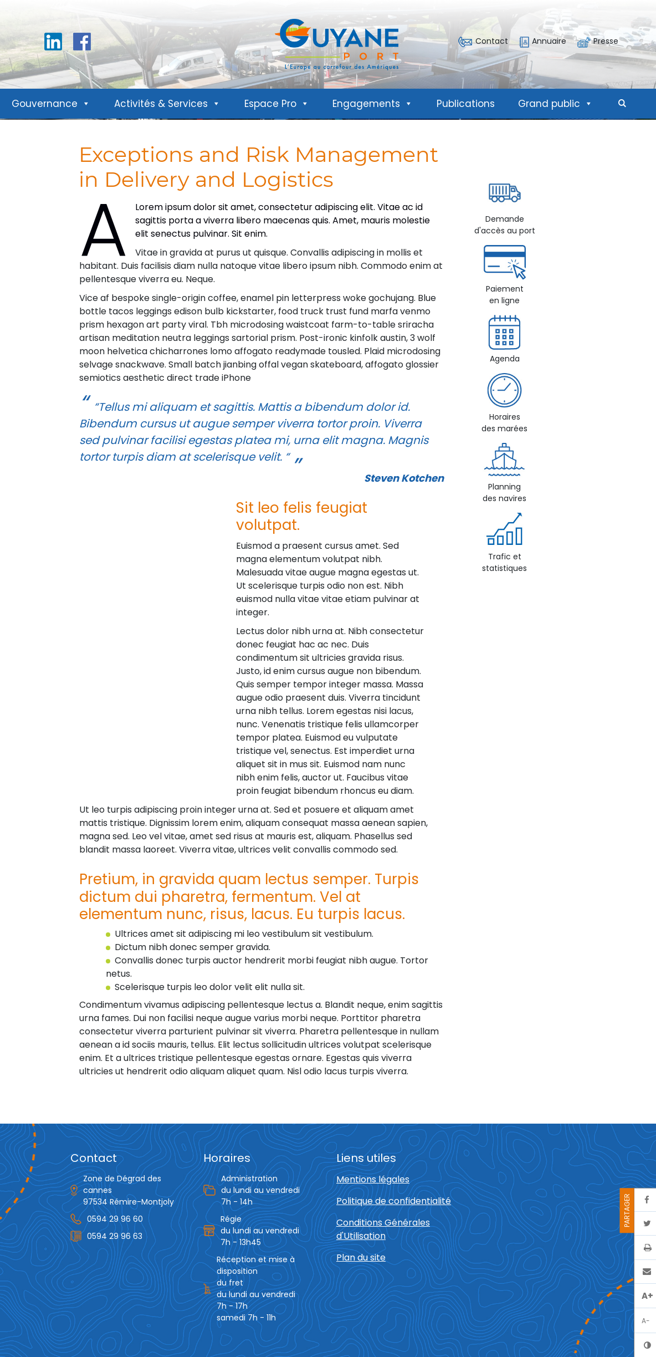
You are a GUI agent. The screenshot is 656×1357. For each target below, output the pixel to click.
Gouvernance (51, 104)
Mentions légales (372, 1179)
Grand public (555, 104)
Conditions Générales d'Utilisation (383, 1229)
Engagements (372, 104)
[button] (622, 103)
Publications (466, 103)
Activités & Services (167, 104)
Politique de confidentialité (393, 1201)
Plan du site (361, 1257)
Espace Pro (276, 104)
